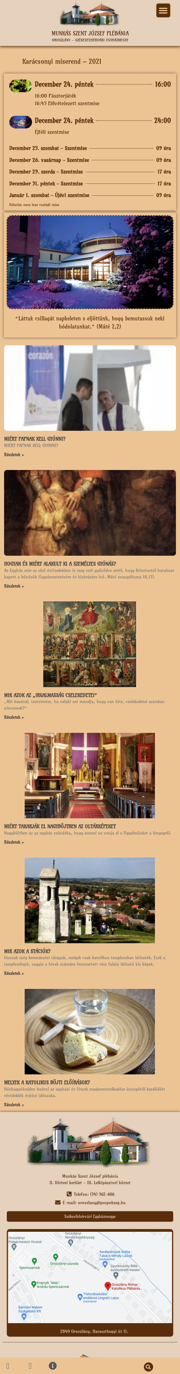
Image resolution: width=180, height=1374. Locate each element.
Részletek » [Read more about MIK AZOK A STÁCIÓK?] (14, 973)
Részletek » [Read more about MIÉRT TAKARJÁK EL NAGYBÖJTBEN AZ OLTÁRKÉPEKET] (14, 842)
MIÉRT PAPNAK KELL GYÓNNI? (34, 439)
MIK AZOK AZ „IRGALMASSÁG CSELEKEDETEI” (50, 695)
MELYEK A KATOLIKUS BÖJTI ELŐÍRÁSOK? (47, 1083)
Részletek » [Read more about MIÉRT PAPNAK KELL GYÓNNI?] (14, 454)
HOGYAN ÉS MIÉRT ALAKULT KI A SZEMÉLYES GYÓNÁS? (60, 564)
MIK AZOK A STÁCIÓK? (27, 951)
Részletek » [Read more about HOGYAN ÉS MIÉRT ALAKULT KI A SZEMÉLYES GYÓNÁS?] (14, 586)
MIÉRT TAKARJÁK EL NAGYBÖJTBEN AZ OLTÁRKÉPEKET (60, 826)
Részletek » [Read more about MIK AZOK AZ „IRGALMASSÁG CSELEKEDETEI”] (14, 717)
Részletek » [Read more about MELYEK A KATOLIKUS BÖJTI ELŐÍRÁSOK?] (14, 1104)
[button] (163, 10)
